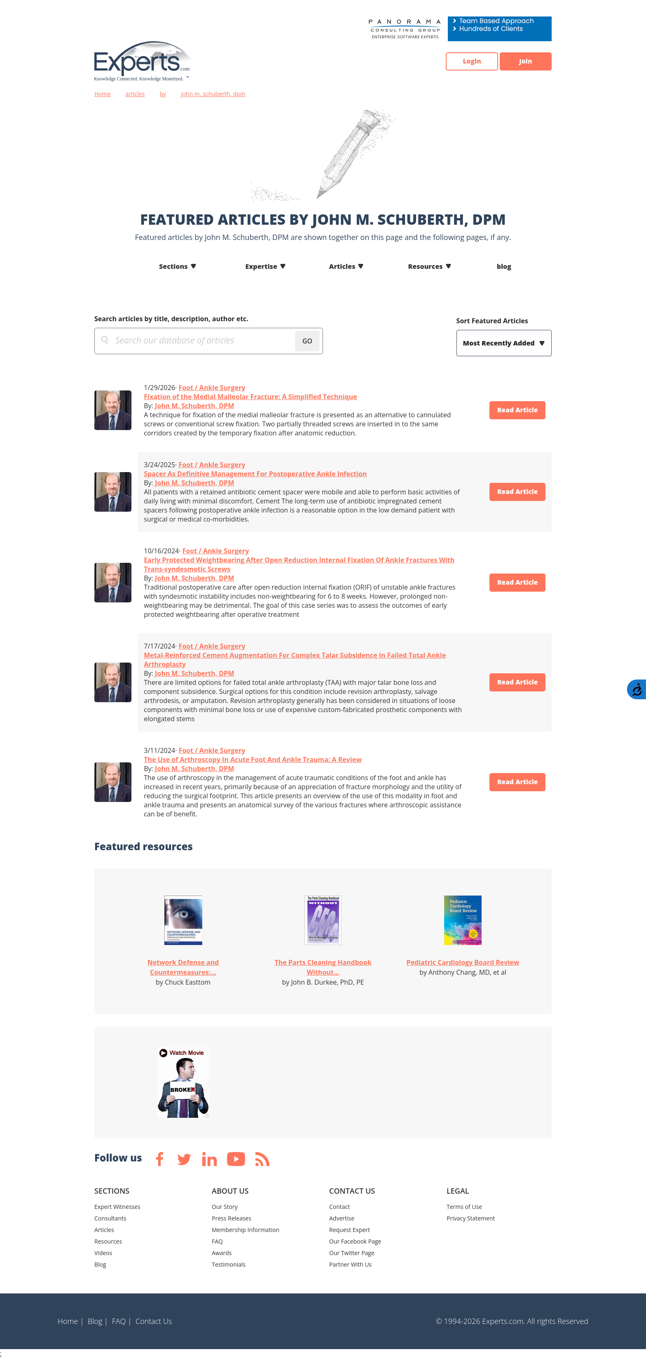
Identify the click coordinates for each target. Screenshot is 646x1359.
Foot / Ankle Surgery (211, 387)
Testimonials (229, 1264)
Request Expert (349, 1230)
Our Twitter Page (351, 1253)
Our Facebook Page (355, 1241)
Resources (425, 266)
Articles (342, 266)
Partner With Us (350, 1264)
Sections (173, 266)
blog (504, 266)
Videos (103, 1253)
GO (307, 341)
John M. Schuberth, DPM (194, 405)
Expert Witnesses (117, 1207)
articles (135, 94)
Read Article (516, 410)
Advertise (341, 1218)
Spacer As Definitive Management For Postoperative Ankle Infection (255, 473)
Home (102, 94)
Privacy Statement (471, 1218)
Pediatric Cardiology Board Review (463, 962)
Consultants (110, 1218)
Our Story (225, 1207)
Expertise (261, 266)
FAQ (217, 1241)
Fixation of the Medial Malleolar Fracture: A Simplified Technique (250, 396)
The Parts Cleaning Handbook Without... (322, 967)
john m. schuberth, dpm (213, 94)
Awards (222, 1253)
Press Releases (231, 1218)
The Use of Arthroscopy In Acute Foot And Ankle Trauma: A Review (253, 759)
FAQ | (122, 1321)
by (162, 94)
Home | (71, 1321)
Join (524, 61)
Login (469, 61)
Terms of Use (464, 1207)
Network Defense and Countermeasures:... (183, 967)
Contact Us (154, 1321)
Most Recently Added (499, 343)
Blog (100, 1264)
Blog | (98, 1321)
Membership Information (245, 1230)
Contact (339, 1207)
